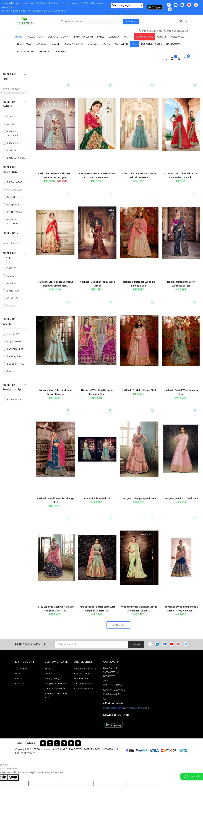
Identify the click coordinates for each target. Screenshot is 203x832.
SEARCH (131, 22)
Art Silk (9, 124)
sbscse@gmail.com (113, 708)
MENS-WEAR (178, 37)
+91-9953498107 (150, 31)
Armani (9, 117)
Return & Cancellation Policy (56, 696)
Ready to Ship (12, 400)
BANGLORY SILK (14, 158)
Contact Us (51, 674)
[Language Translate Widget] (127, 5)
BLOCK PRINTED (13, 364)
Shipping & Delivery (55, 684)
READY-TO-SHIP (74, 44)
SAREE (101, 37)
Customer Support (84, 684)
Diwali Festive (12, 197)
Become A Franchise (85, 669)
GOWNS (161, 37)
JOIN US (136, 645)
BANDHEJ (10, 151)
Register (19, 684)
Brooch (9, 371)
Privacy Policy (52, 679)
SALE (134, 44)
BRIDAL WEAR (12, 182)
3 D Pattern (11, 334)
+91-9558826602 (175, 31)
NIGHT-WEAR (25, 44)
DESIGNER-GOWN (58, 37)
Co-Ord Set (11, 298)
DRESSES (93, 44)
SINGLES (41, 44)
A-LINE (8, 276)
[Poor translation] (13, 777)
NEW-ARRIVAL (144, 37)
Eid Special (11, 205)
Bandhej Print (12, 357)
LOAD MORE (118, 625)
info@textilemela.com (137, 708)
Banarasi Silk (11, 143)
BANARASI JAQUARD (10, 134)
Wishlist (19, 674)
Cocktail (9, 306)
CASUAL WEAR (13, 190)
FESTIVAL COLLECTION (12, 222)
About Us (49, 669)
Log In (18, 679)
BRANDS (44, 52)
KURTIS (128, 37)
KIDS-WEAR (121, 44)
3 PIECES (9, 269)
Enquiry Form (81, 679)
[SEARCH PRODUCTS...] (91, 21)
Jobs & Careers (82, 674)
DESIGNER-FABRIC (151, 44)
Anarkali (9, 283)
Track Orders (21, 669)
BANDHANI (11, 291)
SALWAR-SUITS (35, 37)
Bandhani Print (13, 349)
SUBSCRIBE (59, 52)
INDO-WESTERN (26, 52)
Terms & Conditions (55, 689)
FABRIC (106, 44)
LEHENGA (114, 37)
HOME (18, 37)
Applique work (13, 342)
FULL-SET (56, 44)
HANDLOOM (173, 44)
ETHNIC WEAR (12, 212)
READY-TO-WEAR (83, 37)
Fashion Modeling (83, 689)
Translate (133, 10)
